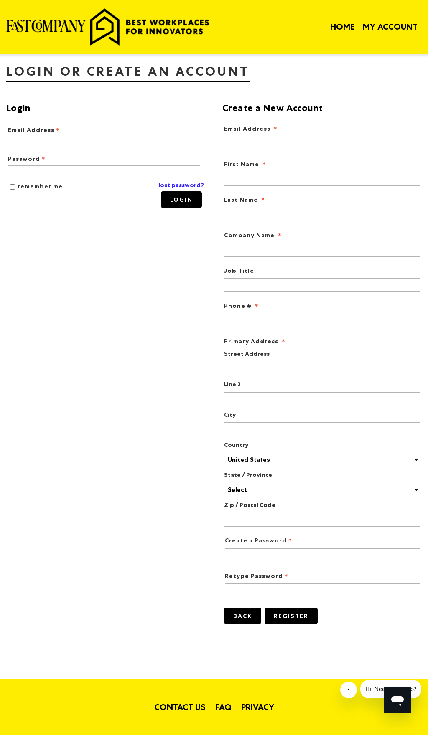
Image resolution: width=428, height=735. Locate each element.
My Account (390, 27)
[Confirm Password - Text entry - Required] (322, 590)
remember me (40, 186)
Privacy (257, 707)
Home (342, 27)
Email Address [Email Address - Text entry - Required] (34, 130)
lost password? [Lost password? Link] (181, 185)
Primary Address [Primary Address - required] (255, 341)
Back (242, 616)
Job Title (239, 270)
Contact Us (180, 707)
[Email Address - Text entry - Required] (104, 143)
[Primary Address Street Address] (322, 368)
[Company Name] (322, 250)
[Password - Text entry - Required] (104, 171)
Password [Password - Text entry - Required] (27, 158)
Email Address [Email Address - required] (251, 128)
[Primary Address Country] (322, 459)
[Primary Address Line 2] (322, 399)
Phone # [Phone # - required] (242, 305)
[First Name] (322, 179)
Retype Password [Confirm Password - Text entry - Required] (257, 576)
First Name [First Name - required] (246, 164)
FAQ (223, 707)
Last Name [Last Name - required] (245, 199)
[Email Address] (322, 143)
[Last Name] (322, 214)
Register (291, 616)
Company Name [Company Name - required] (253, 235)
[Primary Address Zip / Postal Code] (322, 520)
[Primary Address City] (322, 429)
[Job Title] (322, 285)
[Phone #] (322, 320)
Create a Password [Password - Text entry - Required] (259, 540)
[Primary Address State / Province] (322, 489)
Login (181, 199)
